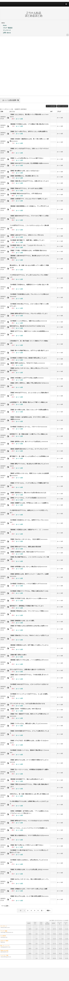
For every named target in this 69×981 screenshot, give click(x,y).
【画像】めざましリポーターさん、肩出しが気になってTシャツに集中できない (29, 369)
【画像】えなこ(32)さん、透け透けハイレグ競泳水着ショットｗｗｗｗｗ (29, 115)
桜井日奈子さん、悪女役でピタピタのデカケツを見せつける (27, 326)
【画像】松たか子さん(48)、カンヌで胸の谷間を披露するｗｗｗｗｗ (29, 897)
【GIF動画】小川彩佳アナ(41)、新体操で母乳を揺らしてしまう (28, 358)
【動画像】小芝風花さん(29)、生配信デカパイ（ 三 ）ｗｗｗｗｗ (29, 531)
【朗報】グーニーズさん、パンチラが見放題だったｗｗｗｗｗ (28, 498)
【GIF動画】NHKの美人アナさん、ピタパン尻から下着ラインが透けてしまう (29, 305)
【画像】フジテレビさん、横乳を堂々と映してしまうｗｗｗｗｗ (28, 723)
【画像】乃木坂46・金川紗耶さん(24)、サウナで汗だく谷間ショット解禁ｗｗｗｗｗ (29, 418)
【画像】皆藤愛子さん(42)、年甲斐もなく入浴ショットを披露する (29, 503)
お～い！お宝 (60, 117)
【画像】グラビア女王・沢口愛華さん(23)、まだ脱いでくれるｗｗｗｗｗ (29, 742)
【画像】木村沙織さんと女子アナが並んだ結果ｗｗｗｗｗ (27, 378)
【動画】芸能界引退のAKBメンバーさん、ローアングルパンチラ (29, 449)
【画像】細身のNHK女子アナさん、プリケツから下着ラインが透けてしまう (29, 217)
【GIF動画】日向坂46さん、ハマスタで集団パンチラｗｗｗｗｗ (28, 583)
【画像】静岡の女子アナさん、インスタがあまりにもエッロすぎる (29, 820)
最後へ (49, 910)
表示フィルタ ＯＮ (62, 106)
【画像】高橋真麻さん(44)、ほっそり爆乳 (22, 620)
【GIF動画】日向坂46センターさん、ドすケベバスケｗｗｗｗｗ (28, 426)
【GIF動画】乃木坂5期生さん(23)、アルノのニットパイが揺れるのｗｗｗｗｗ (29, 295)
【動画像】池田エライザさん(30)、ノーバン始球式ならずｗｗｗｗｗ (29, 661)
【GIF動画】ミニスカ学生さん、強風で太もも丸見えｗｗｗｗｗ (28, 321)
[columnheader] (8, 111)
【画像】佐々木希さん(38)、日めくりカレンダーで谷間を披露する (29, 409)
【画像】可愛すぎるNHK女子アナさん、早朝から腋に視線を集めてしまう (29, 785)
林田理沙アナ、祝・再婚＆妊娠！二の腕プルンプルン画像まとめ (28, 434)
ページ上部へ (4, 906)
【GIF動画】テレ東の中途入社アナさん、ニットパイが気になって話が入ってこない (29, 851)
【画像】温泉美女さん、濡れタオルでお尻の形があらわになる (28, 492)
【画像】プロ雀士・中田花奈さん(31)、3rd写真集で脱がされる (28, 250)
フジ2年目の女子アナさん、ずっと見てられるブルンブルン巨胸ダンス (29, 276)
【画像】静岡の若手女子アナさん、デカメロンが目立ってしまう (28, 313)
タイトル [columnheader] (12, 111)
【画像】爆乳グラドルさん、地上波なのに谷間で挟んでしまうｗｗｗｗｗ (29, 465)
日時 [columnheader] (1, 111)
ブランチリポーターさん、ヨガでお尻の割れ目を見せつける (27, 703)
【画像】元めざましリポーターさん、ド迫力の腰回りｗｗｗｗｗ (28, 539)
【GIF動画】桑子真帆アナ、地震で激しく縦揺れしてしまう (27, 240)
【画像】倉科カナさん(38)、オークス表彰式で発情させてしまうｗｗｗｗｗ (29, 761)
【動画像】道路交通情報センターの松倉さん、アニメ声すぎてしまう (29, 207)
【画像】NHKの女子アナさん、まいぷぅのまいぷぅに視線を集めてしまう (29, 394)
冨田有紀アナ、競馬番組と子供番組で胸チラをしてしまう (27, 606)
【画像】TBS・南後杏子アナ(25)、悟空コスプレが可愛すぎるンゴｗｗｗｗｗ (29, 715)
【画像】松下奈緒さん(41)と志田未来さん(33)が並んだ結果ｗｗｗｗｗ (29, 627)
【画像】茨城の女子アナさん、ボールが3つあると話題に (26, 188)
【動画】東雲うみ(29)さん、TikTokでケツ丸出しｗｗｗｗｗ (27, 363)
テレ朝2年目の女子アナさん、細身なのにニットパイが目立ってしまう (29, 511)
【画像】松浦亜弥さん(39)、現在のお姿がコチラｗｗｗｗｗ (27, 552)
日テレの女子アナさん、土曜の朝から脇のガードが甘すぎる (27, 669)
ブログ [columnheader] (59, 111)
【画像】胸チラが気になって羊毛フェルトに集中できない (27, 845)
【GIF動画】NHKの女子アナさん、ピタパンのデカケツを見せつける (29, 685)
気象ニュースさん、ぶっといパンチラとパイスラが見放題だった (28, 828)
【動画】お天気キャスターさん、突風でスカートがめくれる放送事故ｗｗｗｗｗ (29, 474)
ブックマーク (6, 30)
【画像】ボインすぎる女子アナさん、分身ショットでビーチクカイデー (29, 149)
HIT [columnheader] (51, 111)
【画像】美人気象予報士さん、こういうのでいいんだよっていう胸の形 (29, 558)
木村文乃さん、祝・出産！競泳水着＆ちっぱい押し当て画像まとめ (29, 794)
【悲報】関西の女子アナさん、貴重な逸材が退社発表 (25, 546)
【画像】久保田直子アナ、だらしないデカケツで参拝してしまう (28, 198)
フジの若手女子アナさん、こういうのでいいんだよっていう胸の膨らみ (29, 226)
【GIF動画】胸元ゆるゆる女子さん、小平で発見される (26, 193)
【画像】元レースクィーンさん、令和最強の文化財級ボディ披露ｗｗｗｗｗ (29, 770)
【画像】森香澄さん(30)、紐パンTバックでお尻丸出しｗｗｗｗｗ (29, 441)
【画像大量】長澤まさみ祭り (18, 654)
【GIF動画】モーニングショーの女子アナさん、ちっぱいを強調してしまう (29, 695)
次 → (42, 910)
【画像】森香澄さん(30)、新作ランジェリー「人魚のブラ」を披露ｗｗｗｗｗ (29, 575)
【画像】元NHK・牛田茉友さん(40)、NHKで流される (25, 708)
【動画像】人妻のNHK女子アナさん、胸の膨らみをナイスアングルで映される (29, 257)
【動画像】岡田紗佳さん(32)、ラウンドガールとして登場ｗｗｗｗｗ (29, 612)
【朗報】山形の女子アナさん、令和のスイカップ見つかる (27, 235)
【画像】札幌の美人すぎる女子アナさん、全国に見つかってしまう (29, 181)
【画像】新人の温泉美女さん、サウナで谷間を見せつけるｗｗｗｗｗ (29, 836)
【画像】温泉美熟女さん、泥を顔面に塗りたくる (24, 176)
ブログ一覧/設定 (6, 28)
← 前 (19, 910)
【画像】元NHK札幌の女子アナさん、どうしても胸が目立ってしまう (29, 732)
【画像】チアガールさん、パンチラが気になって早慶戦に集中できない (29, 484)
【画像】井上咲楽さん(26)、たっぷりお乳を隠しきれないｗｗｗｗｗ (29, 870)
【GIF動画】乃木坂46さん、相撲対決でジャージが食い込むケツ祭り (29, 286)
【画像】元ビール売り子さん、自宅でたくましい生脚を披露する (28, 131)
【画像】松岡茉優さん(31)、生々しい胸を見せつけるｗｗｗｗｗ (28, 566)
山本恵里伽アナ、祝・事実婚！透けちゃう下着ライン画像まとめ (28, 402)
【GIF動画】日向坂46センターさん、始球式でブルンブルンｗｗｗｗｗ (29, 521)
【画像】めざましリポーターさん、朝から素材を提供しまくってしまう (29, 880)
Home (4, 25)
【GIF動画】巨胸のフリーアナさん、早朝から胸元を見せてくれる (29, 591)
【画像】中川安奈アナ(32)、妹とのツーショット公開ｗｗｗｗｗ (28, 598)
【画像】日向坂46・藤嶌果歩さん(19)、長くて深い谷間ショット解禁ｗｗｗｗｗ (29, 140)
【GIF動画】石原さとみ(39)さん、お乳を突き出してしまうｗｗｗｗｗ (29, 861)
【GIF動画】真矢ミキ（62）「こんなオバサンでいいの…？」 (28, 245)
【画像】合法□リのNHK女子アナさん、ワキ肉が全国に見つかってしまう (29, 676)
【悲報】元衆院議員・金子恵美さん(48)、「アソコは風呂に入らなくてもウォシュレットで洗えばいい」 (29, 812)
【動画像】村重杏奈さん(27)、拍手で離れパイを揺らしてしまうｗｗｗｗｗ (29, 646)
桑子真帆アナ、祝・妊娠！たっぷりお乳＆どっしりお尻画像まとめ (29, 456)
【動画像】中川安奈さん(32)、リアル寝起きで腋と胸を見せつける (29, 124)
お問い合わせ (6, 32)
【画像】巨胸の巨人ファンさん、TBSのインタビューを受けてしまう (29, 636)
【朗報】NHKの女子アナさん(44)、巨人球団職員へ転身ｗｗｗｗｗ (29, 163)
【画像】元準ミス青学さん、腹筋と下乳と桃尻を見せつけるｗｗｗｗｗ (29, 384)
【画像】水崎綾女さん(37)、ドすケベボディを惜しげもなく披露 (28, 889)
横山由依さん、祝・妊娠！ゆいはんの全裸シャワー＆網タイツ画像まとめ (29, 266)
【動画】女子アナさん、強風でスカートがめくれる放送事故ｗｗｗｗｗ (29, 332)
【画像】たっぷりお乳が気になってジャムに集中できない (27, 158)
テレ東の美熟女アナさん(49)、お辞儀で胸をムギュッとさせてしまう (29, 802)
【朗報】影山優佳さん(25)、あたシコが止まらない (24, 170)
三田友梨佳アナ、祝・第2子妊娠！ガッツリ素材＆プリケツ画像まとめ (29, 342)
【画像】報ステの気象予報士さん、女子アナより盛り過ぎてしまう (29, 350)
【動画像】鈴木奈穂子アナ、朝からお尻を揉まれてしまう (27, 779)
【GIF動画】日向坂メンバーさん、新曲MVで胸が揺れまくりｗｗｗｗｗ (29, 751)
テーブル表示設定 (51, 106)
